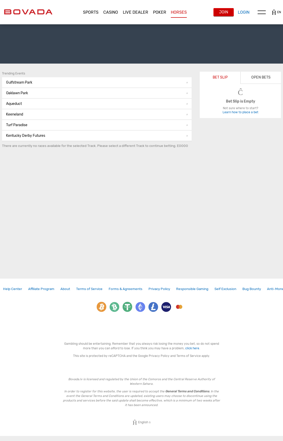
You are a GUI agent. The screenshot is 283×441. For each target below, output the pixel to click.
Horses (179, 12)
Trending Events (13, 73)
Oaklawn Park (97, 93)
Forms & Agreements (125, 289)
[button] (90, 12)
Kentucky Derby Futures (97, 135)
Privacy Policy (159, 289)
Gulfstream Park (97, 82)
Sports (90, 12)
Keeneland (97, 114)
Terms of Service (89, 289)
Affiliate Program (41, 289)
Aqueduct (97, 104)
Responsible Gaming (192, 289)
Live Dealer (135, 12)
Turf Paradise (97, 125)
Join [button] (223, 12)
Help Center (12, 289)
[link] (12, 289)
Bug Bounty (251, 289)
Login (243, 12)
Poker (159, 12)
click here (192, 348)
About (65, 289)
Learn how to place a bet (240, 112)
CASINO (110, 12)
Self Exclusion (225, 289)
